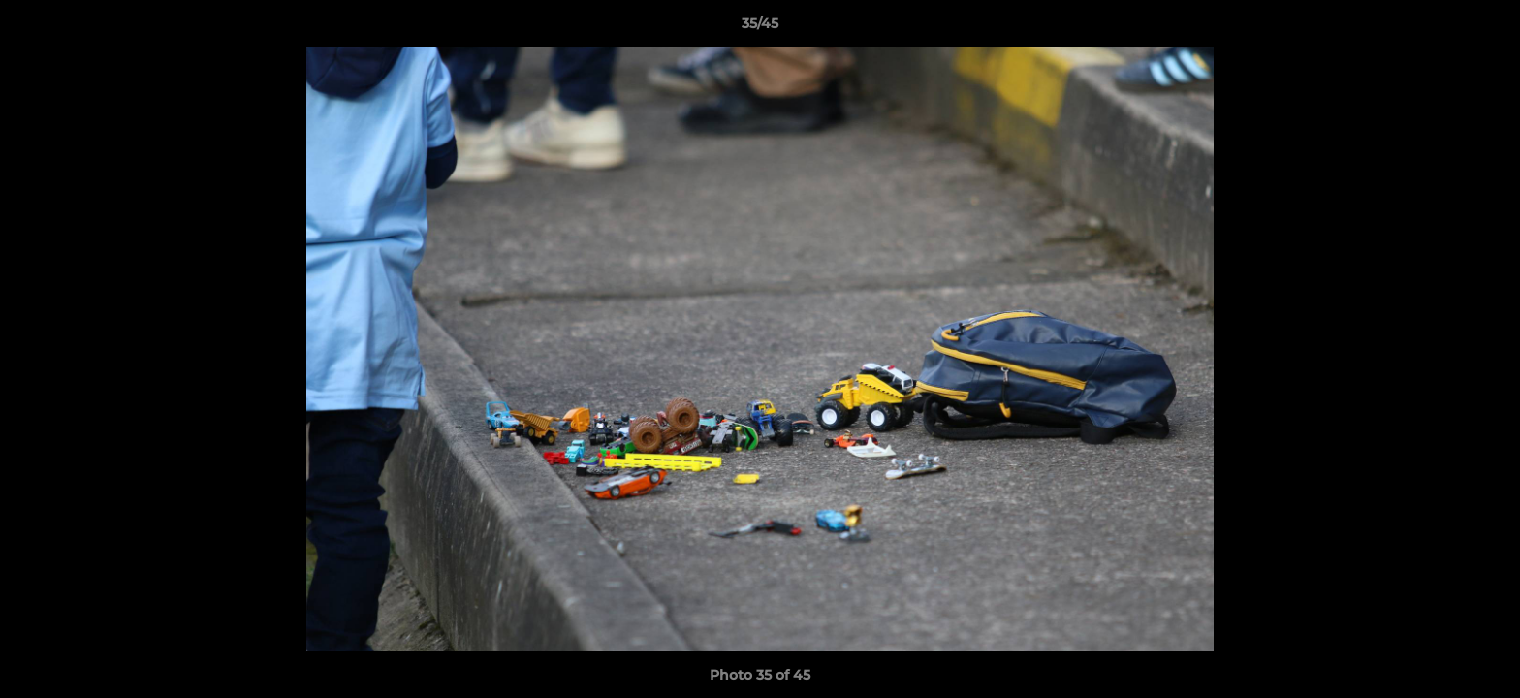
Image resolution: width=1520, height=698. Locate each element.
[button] (1485, 28)
